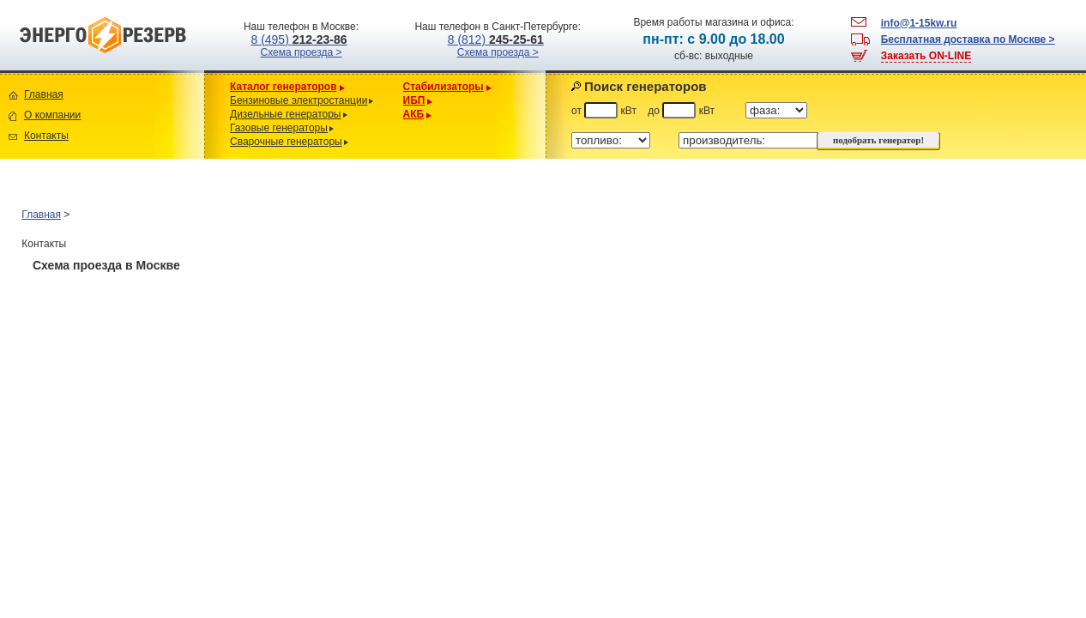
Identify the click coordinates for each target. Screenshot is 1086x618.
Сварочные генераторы (286, 142)
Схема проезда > (301, 52)
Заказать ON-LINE (926, 56)
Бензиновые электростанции (298, 100)
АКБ (414, 114)
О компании (52, 115)
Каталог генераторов (283, 87)
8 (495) (298, 39)
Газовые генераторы (279, 128)
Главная (43, 94)
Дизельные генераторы (285, 114)
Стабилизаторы (443, 87)
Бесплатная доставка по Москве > (968, 39)
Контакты (46, 136)
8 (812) (496, 39)
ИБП (414, 100)
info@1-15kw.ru (919, 23)
